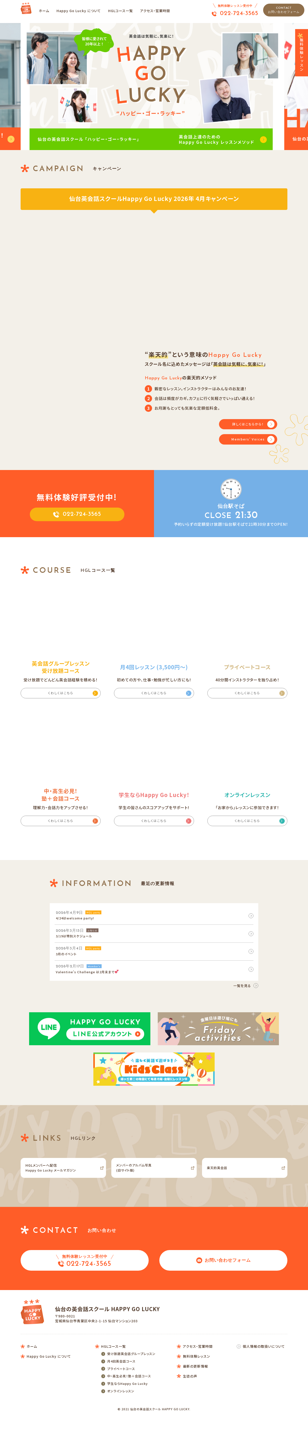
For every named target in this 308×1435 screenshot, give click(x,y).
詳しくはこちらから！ (248, 423)
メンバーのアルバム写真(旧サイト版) (138, 1175)
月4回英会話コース (121, 1376)
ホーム (49, 10)
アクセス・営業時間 (160, 10)
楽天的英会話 (219, 1175)
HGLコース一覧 (125, 10)
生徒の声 (190, 1398)
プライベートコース (121, 1385)
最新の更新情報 (195, 1384)
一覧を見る (242, 991)
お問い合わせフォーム (223, 1269)
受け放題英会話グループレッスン (131, 1368)
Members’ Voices (248, 440)
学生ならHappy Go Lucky (127, 1402)
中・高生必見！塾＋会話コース (129, 1393)
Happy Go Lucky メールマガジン (57, 1175)
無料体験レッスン (302, 52)
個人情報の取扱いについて (264, 1357)
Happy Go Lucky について (84, 10)
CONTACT (284, 10)
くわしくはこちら (60, 694)
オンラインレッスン (120, 1411)
